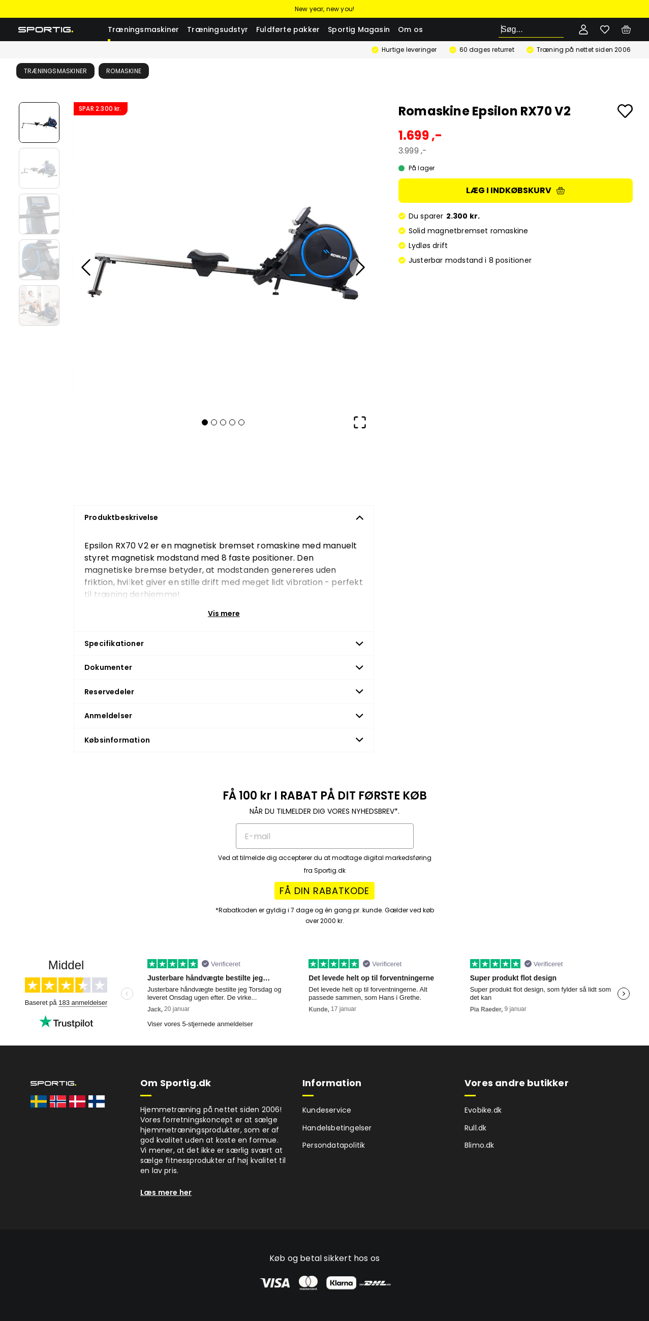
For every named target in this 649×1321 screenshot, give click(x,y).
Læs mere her (166, 1192)
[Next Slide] (360, 267)
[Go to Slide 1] (39, 122)
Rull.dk (475, 1128)
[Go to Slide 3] (39, 214)
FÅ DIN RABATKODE (324, 890)
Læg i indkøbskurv (515, 190)
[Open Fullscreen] (360, 422)
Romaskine (123, 71)
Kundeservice (326, 1110)
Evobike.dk (483, 1110)
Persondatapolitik (333, 1145)
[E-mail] (325, 836)
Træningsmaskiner (143, 29)
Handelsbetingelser (337, 1128)
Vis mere (224, 613)
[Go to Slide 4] (39, 259)
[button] (223, 253)
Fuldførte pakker (288, 29)
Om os (410, 29)
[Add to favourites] (625, 111)
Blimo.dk (480, 1145)
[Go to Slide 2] (39, 168)
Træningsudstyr (217, 29)
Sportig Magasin (359, 29)
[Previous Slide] (86, 267)
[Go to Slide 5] (39, 305)
